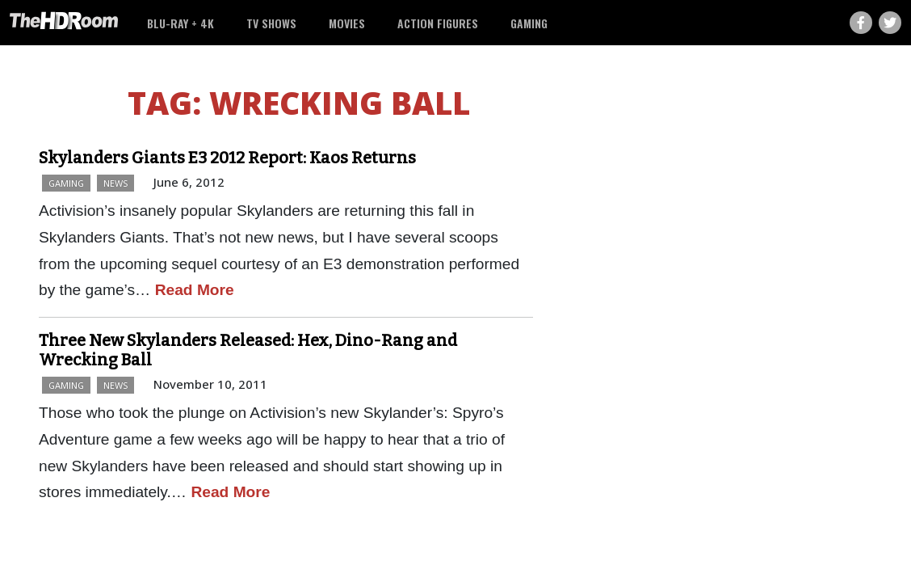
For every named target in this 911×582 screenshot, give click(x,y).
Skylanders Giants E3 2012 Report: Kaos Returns (227, 157)
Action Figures (437, 23)
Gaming (529, 23)
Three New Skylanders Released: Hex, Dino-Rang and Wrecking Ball (248, 350)
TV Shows (271, 23)
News (115, 183)
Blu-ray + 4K (180, 23)
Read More (194, 289)
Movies (347, 23)
